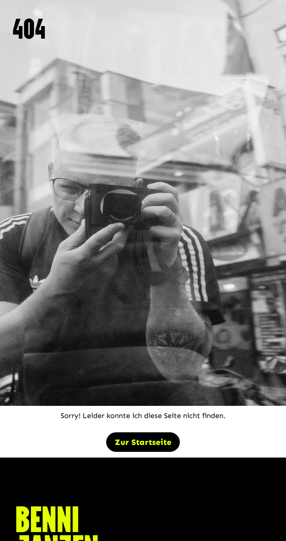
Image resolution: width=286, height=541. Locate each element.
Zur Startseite (143, 442)
